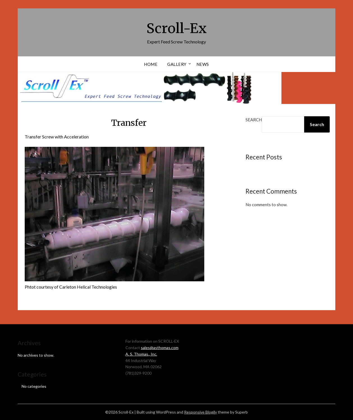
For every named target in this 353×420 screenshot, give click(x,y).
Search (254, 119)
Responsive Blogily (200, 412)
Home (150, 64)
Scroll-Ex (176, 28)
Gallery (177, 64)
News (202, 64)
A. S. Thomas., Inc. (141, 354)
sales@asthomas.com (159, 347)
